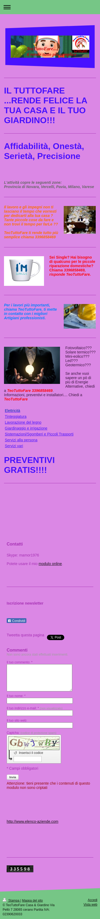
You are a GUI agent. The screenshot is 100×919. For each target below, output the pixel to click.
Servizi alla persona (21, 440)
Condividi (16, 621)
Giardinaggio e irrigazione (26, 428)
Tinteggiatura (15, 416)
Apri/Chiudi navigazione (50, 7)
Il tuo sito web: (17, 720)
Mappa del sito (32, 900)
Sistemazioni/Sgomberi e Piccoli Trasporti (39, 434)
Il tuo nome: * (16, 696)
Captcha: (32, 733)
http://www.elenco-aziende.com (32, 821)
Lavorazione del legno (23, 422)
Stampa (11, 900)
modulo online (50, 564)
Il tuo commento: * (20, 662)
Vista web (90, 904)
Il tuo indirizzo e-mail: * (35, 708)
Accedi (92, 900)
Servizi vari (14, 446)
